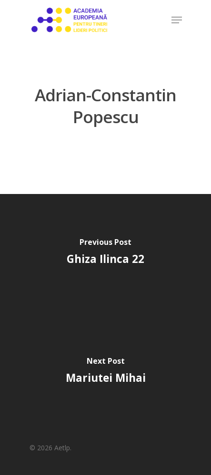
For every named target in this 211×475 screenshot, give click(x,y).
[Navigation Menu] (176, 20)
